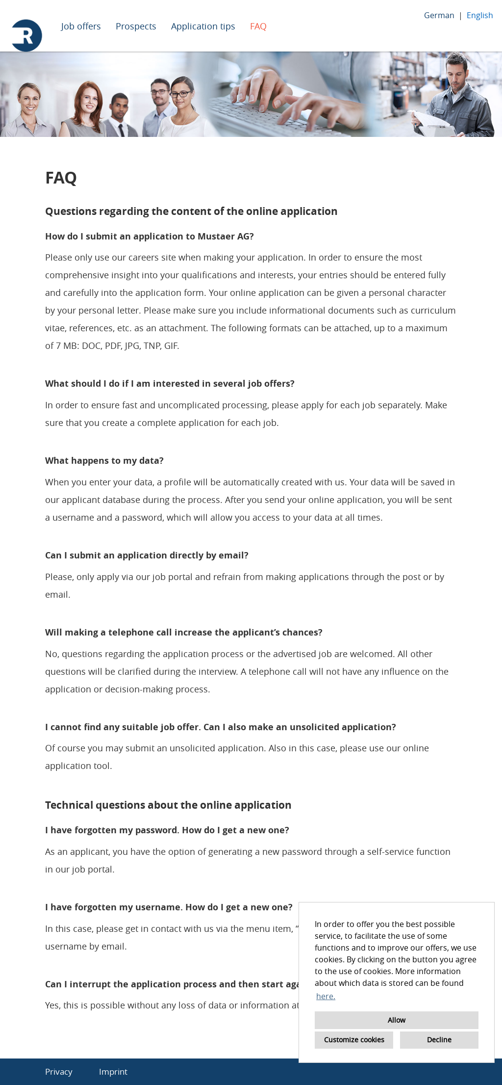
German (439, 15)
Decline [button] (439, 1039)
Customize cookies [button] (354, 1039)
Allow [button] (396, 1020)
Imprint (113, 1071)
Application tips (203, 26)
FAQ (258, 26)
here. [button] (325, 996)
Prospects (136, 26)
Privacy (59, 1071)
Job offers (81, 26)
